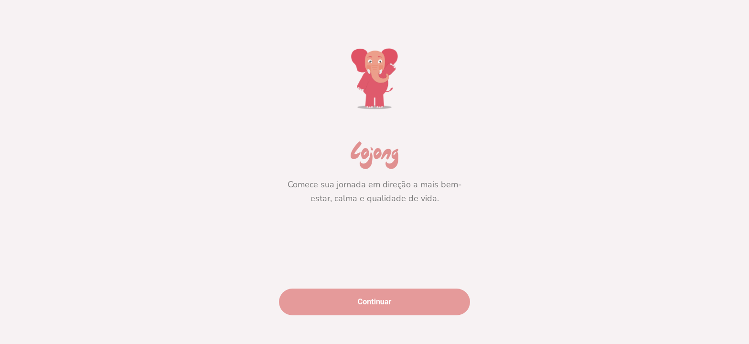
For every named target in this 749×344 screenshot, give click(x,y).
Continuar (374, 301)
